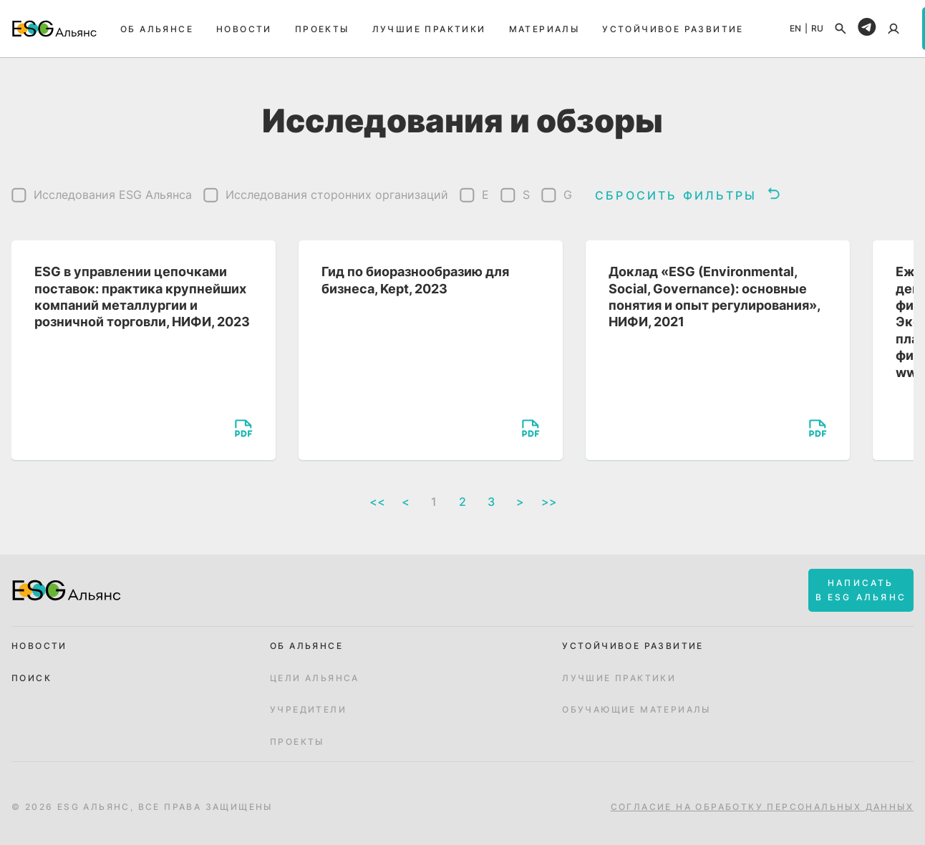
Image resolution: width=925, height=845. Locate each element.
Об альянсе (156, 29)
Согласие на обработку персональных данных (762, 807)
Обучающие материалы (636, 710)
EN (795, 29)
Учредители (308, 710)
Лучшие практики (429, 29)
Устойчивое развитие (673, 29)
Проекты (322, 29)
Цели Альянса (314, 678)
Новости (244, 29)
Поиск (31, 678)
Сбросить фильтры (687, 194)
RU (817, 29)
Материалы (544, 29)
